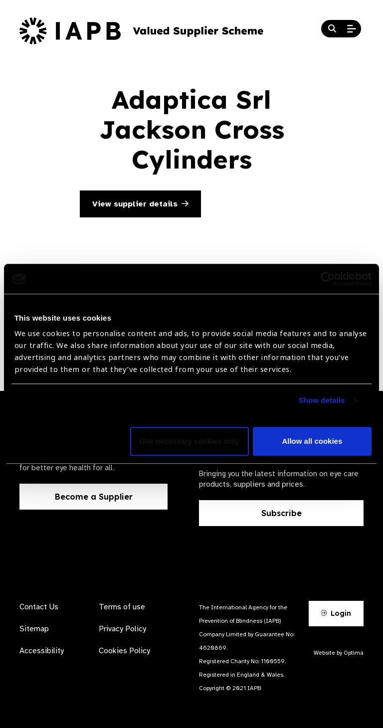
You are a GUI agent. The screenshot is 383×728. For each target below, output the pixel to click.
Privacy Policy (122, 629)
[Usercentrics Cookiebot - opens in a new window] (328, 278)
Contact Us (38, 607)
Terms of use (122, 607)
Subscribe (281, 513)
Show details (322, 400)
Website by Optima (339, 652)
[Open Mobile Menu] (351, 29)
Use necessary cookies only (189, 441)
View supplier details (140, 204)
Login (336, 613)
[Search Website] (332, 28)
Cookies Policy (124, 651)
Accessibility (41, 651)
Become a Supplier (94, 497)
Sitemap (34, 629)
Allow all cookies (312, 441)
